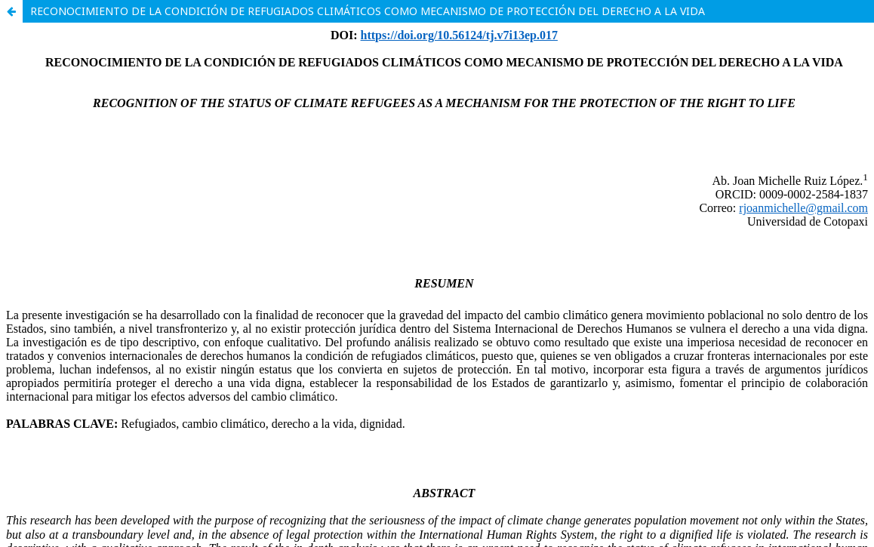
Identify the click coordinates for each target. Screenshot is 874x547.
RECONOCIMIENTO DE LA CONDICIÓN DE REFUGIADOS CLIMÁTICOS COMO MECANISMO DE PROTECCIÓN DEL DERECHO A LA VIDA (367, 11)
